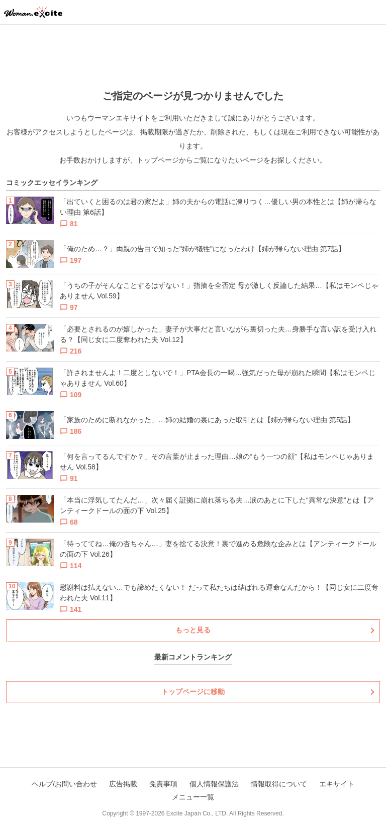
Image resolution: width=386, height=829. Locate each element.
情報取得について (279, 784)
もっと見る (193, 630)
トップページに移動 (193, 692)
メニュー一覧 (193, 797)
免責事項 (163, 784)
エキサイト (336, 784)
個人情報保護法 (214, 784)
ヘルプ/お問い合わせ (64, 784)
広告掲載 (123, 784)
